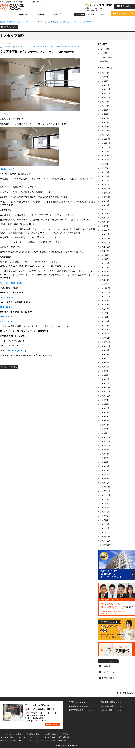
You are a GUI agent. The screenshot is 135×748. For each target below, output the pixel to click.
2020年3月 (105, 375)
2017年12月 (105, 487)
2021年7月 (105, 309)
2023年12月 (105, 189)
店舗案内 (4, 740)
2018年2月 (105, 479)
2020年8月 (105, 354)
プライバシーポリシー (35, 740)
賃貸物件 (19, 734)
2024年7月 (105, 160)
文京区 (66, 47)
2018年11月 (105, 441)
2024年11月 (105, 143)
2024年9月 (105, 151)
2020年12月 (105, 338)
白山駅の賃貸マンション (111, 710)
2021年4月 (105, 321)
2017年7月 (105, 508)
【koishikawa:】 (7, 169)
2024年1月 (105, 185)
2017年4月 (105, 520)
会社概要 (51, 740)
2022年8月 (105, 255)
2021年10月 (105, 296)
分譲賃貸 (60, 47)
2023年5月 (105, 218)
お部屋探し (20, 47)
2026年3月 (105, 77)
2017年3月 (105, 524)
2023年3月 (105, 226)
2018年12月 (105, 437)
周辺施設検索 (64, 737)
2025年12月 (105, 89)
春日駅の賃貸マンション (79, 702)
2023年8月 (105, 205)
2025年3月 (105, 127)
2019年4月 (105, 421)
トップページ (6, 734)
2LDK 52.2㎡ (6, 307)
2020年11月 (105, 342)
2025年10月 (105, 98)
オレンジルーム (31, 47)
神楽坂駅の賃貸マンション (112, 706)
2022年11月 (105, 243)
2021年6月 (105, 313)
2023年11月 (105, 193)
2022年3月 (105, 276)
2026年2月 (105, 81)
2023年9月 (105, 201)
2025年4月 (105, 123)
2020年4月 (105, 371)
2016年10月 (105, 545)
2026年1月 (105, 85)
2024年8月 (105, 156)
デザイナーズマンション (47, 47)
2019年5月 (105, 417)
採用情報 (62, 740)
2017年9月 (105, 499)
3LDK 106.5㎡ (7, 297)
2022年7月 (105, 259)
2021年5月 (105, 317)
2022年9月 (105, 251)
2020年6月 (105, 363)
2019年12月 (105, 388)
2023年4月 (105, 222)
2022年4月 (105, 272)
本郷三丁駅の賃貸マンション (80, 710)
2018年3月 (105, 475)
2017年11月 (105, 491)
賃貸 (72, 47)
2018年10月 (105, 446)
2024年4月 (105, 172)
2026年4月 (105, 73)
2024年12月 (105, 139)
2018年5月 (105, 466)
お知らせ (106, 666)
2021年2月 (105, 330)
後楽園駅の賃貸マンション (112, 702)
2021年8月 (105, 305)
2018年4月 (105, 470)
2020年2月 (105, 379)
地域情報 (104, 53)
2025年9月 (105, 102)
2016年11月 (105, 541)
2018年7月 (105, 458)
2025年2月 (105, 131)
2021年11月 (105, 292)
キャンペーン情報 (8, 737)
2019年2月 (105, 429)
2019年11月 (105, 392)
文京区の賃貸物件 (33, 734)
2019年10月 (105, 396)
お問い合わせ (17, 740)
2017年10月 (105, 495)
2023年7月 (105, 210)
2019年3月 (105, 425)
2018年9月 (105, 450)
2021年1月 (105, 334)
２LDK (76, 47)
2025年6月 (105, 114)
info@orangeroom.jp (16, 350)
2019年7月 (105, 408)
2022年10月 (105, 247)
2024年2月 (105, 180)
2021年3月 (105, 325)
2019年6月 (105, 412)
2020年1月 (105, 384)
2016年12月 (105, 537)
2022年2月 (105, 280)
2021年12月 (105, 288)
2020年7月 (105, 359)
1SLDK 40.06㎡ (7, 321)
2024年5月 (105, 168)
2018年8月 (105, 454)
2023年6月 (105, 214)
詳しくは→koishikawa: (11, 283)
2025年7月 (105, 110)
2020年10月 (105, 346)
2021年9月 (105, 301)
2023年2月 (105, 230)
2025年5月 (105, 118)
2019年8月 (105, 404)
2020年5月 (105, 367)
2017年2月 (105, 528)
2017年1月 (105, 533)
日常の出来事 (106, 57)
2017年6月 (105, 512)
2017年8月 (105, 504)
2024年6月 (105, 164)
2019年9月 (105, 400)
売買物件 (66, 734)
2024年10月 (105, 147)
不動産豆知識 (108, 678)
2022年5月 (105, 267)
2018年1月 (105, 483)
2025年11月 (105, 94)
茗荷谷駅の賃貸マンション (80, 706)
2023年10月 (105, 197)
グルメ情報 (105, 49)
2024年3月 (105, 176)
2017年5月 (105, 516)
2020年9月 (105, 350)
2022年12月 (105, 239)
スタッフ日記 (108, 672)
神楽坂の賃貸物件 (51, 734)
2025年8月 (105, 106)
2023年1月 (105, 234)
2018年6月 (105, 462)
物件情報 (6, 47)
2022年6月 (105, 263)
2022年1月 (105, 284)
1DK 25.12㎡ (6, 316)
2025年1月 (105, 135)
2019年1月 (105, 433)
